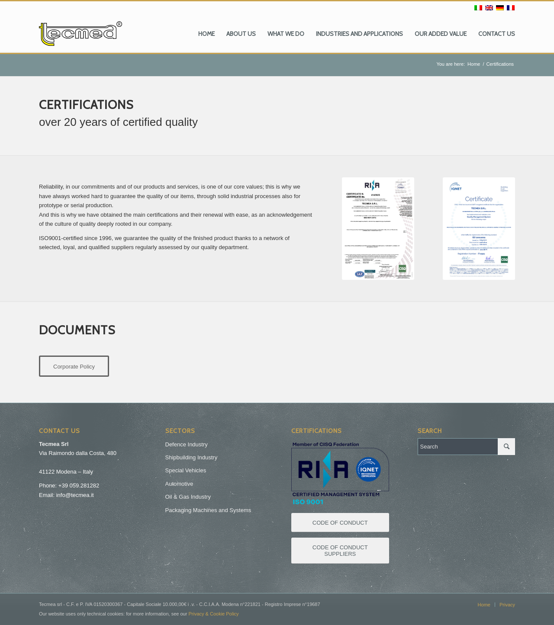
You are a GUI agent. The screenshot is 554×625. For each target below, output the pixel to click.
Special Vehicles (185, 470)
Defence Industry (186, 444)
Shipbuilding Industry (191, 457)
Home (473, 64)
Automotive (179, 484)
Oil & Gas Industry (188, 497)
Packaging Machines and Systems (208, 510)
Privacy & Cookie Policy (213, 613)
